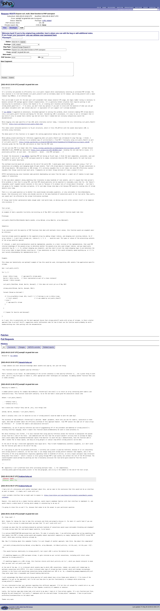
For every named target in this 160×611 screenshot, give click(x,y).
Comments (11, 347)
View (5, 28)
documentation (111, 7)
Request (5, 14)
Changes (22, 347)
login (158, 7)
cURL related (46, 20)
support (104, 7)
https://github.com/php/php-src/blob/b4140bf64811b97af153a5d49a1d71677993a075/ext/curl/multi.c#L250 (54, 142)
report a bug (120, 7)
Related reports (48, 347)
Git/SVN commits (34, 347)
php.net (99, 7)
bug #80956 (7, 112)
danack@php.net (25, 362)
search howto (138, 7)
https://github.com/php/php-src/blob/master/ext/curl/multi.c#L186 (56, 148)
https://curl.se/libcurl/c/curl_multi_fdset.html (26, 124)
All (4, 347)
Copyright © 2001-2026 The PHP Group (21, 607)
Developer (13, 28)
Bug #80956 (14, 355)
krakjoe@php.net (25, 476)
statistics (145, 7)
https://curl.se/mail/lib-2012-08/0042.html (46, 150)
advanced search (129, 7)
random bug (152, 7)
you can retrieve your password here (41, 35)
